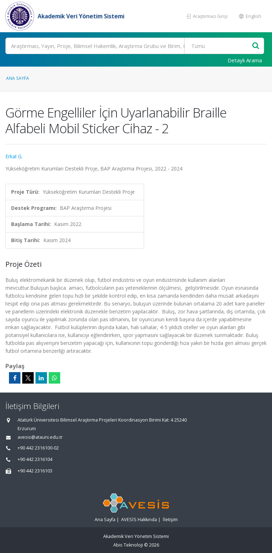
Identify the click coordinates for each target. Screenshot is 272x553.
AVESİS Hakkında (139, 519)
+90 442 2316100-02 (38, 448)
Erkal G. (14, 156)
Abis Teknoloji (128, 545)
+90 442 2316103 (35, 471)
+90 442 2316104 (35, 459)
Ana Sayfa (17, 78)
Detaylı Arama (245, 60)
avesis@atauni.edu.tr (40, 437)
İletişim (170, 519)
